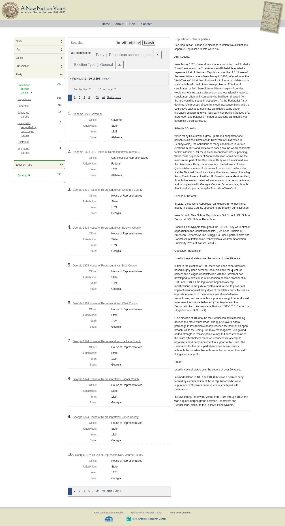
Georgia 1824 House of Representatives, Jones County (105, 417)
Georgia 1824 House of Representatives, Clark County (105, 303)
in (118, 42)
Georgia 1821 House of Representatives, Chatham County (107, 189)
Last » (117, 97)
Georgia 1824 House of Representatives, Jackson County (107, 341)
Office (19, 57)
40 (103, 97)
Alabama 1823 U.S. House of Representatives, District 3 (106, 152)
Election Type (24, 164)
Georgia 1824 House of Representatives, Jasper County (106, 379)
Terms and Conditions (180, 512)
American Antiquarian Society (108, 512)
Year (18, 49)
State (19, 41)
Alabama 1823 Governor (87, 114)
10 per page (105, 89)
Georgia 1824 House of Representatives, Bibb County (105, 265)
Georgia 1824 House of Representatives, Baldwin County (107, 227)
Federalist (23, 106)
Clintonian (23, 142)
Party (19, 74)
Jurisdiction (22, 66)
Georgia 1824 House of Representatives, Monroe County (109, 455)
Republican (24, 99)
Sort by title (80, 89)
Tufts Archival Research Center (146, 512)
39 (97, 97)
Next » (106, 78)
